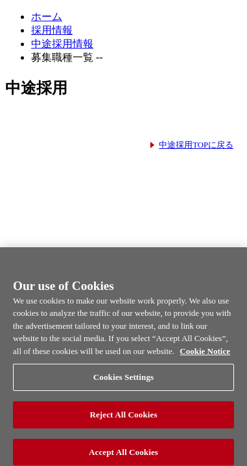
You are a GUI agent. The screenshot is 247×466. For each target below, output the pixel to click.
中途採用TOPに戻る (196, 145)
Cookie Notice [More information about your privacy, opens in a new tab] (205, 355)
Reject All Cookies (123, 418)
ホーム (46, 16)
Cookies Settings (123, 381)
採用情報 (52, 30)
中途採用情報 (62, 43)
